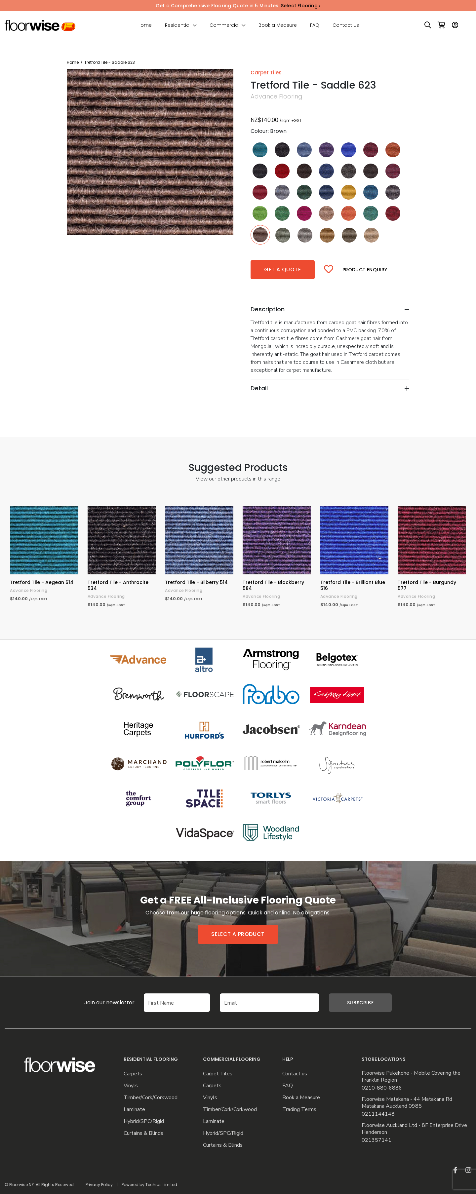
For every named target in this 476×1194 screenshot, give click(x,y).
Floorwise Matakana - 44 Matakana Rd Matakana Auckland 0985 (407, 1103)
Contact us (294, 1073)
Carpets (133, 1073)
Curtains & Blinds (143, 1133)
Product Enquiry (364, 269)
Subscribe (360, 1002)
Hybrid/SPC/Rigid (144, 1121)
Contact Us (346, 25)
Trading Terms (299, 1109)
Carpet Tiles (217, 1073)
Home (145, 25)
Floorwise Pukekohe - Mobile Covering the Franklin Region (411, 1077)
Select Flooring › (300, 5)
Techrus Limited (161, 1184)
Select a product (238, 934)
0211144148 (378, 1114)
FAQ (314, 25)
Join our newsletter (99, 1002)
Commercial (224, 25)
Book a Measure (277, 25)
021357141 (376, 1140)
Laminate (134, 1109)
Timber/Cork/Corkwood (151, 1097)
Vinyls (131, 1085)
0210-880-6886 (382, 1088)
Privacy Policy (99, 1184)
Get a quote (282, 269)
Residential (177, 25)
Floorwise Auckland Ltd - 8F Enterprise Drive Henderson (414, 1129)
